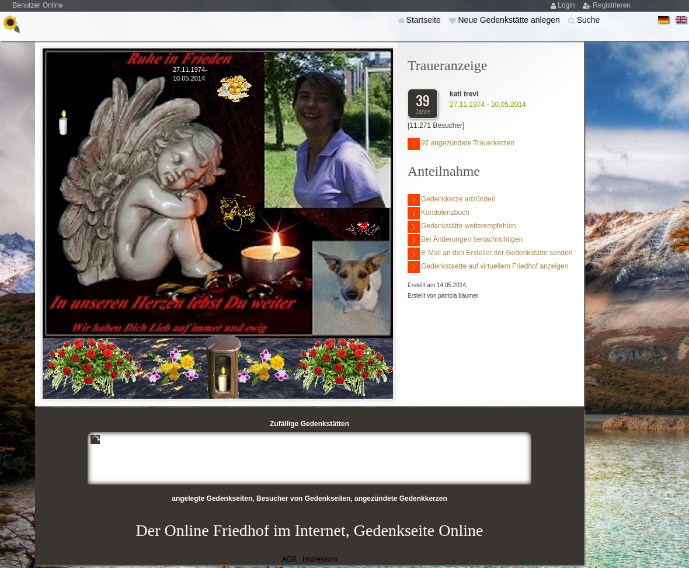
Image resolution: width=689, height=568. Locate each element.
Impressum (319, 559)
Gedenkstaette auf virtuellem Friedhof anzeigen (488, 267)
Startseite (424, 20)
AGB (289, 559)
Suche (588, 20)
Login (567, 5)
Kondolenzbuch (438, 213)
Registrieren (612, 5)
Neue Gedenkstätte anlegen (510, 20)
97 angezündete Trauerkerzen (461, 144)
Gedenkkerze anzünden (451, 200)
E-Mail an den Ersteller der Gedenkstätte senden (490, 254)
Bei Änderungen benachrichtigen (465, 240)
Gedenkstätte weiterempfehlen (462, 227)
